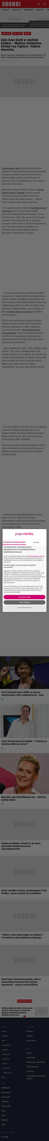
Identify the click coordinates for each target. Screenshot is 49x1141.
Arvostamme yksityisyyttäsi (14, 542)
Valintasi (36, 542)
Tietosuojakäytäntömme (24, 607)
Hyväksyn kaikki (24, 597)
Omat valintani (24, 602)
